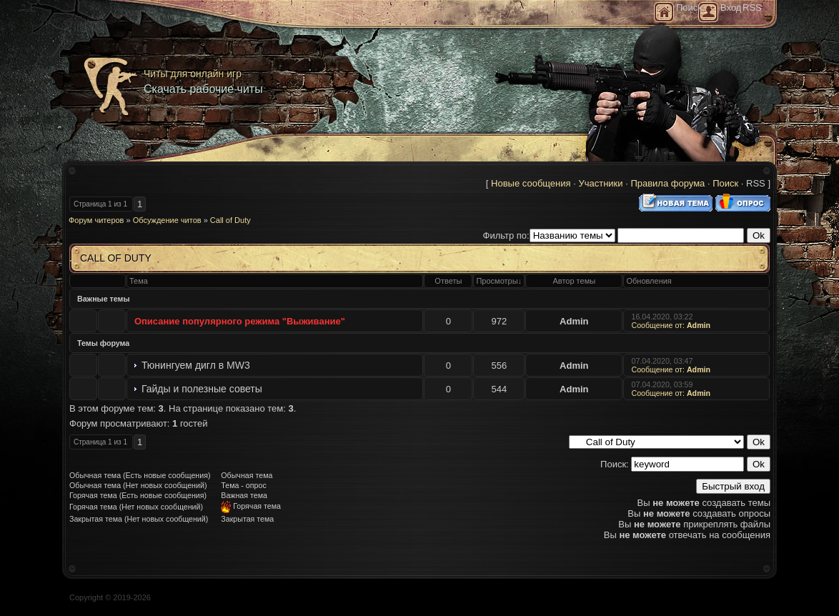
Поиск (725, 183)
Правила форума (667, 183)
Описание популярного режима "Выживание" (239, 321)
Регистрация (708, 12)
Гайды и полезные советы (202, 388)
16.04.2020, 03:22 (663, 316)
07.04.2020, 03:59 (663, 384)
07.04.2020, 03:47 (663, 361)
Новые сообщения (531, 183)
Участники (600, 183)
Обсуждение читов (167, 220)
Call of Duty (230, 220)
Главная (664, 12)
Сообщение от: (670, 323)
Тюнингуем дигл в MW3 (196, 365)
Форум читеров (96, 220)
